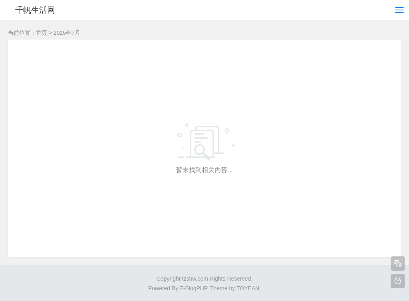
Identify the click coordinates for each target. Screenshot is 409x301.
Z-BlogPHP (193, 288)
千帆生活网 (35, 10)
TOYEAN (247, 288)
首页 (41, 33)
